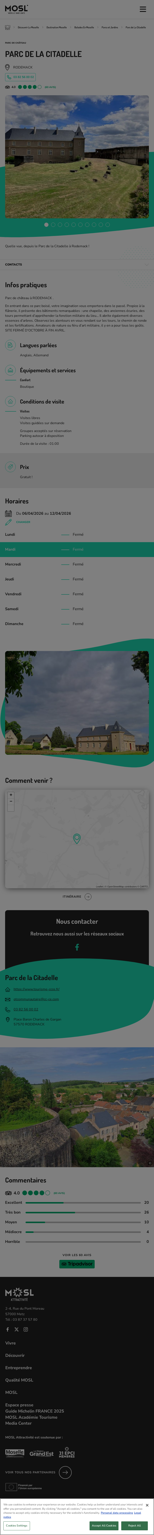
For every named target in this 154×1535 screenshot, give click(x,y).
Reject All (134, 1526)
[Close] (147, 1505)
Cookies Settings (16, 1526)
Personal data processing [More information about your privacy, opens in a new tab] (117, 1513)
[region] (77, 1516)
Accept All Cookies (104, 1526)
